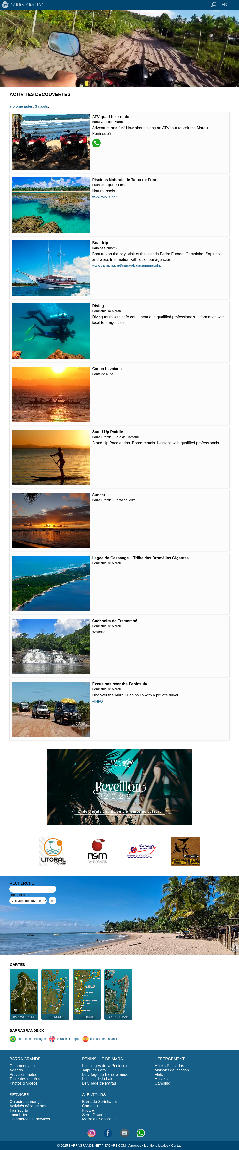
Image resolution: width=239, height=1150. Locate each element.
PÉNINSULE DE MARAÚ (104, 1059)
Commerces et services (29, 1119)
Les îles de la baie (97, 1079)
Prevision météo (23, 1074)
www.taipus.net (104, 197)
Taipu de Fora (94, 1070)
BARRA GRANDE (24, 1059)
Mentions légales (156, 1145)
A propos (134, 1145)
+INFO (97, 701)
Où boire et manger (26, 1102)
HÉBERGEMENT (170, 1059)
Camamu (90, 1106)
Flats (159, 1074)
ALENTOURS (94, 1095)
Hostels (161, 1079)
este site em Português (28, 1039)
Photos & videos (23, 1083)
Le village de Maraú (99, 1083)
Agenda (16, 1070)
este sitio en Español (99, 1039)
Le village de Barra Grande (105, 1074)
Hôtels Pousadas (169, 1066)
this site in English (64, 1039)
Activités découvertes (27, 1106)
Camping (162, 1083)
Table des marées (24, 1079)
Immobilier (18, 1115)
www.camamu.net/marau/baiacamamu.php (126, 265)
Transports (18, 1110)
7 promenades (21, 106)
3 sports (41, 106)
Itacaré (88, 1110)
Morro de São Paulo (99, 1119)
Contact (176, 1145)
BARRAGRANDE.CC (27, 1030)
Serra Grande (94, 1115)
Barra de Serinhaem (99, 1102)
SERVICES (19, 1095)
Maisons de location (172, 1070)
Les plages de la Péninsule (105, 1066)
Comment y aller (23, 1066)
